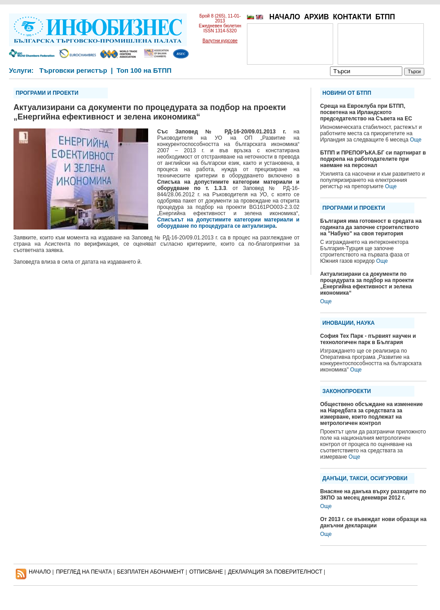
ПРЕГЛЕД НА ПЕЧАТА (84, 572)
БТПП (385, 17)
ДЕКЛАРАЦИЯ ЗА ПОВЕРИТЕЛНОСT (275, 572)
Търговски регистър (73, 70)
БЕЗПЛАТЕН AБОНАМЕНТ (151, 572)
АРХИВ (316, 17)
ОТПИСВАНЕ (206, 572)
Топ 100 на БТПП (144, 70)
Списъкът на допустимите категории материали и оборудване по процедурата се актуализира (228, 223)
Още (416, 140)
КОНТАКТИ (352, 17)
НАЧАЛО (284, 17)
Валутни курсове (220, 40)
